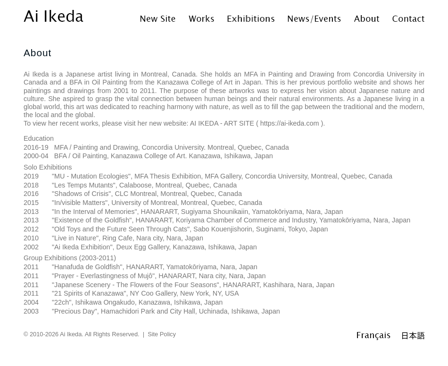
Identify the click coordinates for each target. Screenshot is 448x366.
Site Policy (162, 334)
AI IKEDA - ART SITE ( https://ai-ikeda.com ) (257, 123)
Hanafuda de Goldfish (87, 267)
